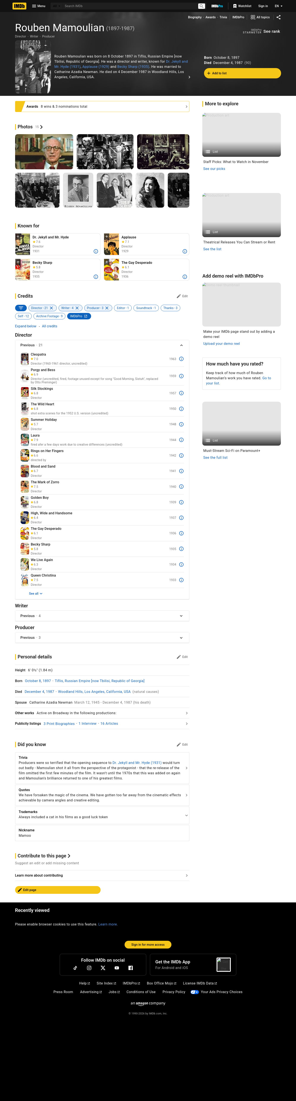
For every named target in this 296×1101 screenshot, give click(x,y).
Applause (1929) (95, 67)
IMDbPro (238, 17)
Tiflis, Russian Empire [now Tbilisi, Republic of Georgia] (100, 681)
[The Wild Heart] (25, 408)
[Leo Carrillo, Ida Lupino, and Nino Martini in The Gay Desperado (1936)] (111, 269)
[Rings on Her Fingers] (25, 455)
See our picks (214, 169)
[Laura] (25, 440)
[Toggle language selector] (277, 6)
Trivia (223, 17)
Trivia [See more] (23, 758)
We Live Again (42, 560)
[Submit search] (201, 6)
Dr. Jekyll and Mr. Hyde (51, 237)
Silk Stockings (42, 389)
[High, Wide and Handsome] (25, 517)
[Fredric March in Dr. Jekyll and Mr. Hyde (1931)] (22, 244)
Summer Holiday (44, 420)
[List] (241, 135)
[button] (18, 236)
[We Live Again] (25, 564)
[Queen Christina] (25, 580)
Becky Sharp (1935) (133, 67)
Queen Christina (43, 575)
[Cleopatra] (25, 359)
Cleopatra (38, 354)
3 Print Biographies (59, 724)
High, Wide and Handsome (51, 513)
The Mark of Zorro (45, 482)
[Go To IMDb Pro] (217, 6)
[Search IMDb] (128, 6)
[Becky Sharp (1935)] (22, 269)
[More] (96, 251)
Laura (35, 435)
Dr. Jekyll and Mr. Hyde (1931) (136, 763)
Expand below (25, 326)
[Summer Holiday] (25, 424)
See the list (212, 399)
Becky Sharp (42, 263)
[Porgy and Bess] (25, 376)
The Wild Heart (42, 404)
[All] (57, 6)
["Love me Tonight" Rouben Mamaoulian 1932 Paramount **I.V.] (33, 66)
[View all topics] (260, 17)
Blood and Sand (43, 466)
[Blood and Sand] (25, 471)
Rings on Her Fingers (47, 451)
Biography (195, 17)
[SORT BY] (21, 308)
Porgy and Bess (43, 370)
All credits (49, 326)
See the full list (215, 1003)
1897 (47, 681)
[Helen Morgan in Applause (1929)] (111, 244)
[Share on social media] (278, 17)
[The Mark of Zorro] (25, 486)
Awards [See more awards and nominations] (32, 106)
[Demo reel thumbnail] (241, 756)
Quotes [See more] (24, 790)
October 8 (33, 681)
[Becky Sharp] (25, 549)
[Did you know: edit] (181, 744)
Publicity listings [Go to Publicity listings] (28, 724)
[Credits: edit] (181, 296)
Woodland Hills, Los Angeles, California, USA (94, 692)
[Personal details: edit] (181, 656)
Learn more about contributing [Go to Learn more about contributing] (39, 956)
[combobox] (128, 6)
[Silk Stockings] (25, 393)
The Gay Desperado (137, 263)
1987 (50, 692)
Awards (211, 17)
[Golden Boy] (25, 502)
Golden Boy (40, 498)
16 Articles (109, 724)
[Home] (19, 6)
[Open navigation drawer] (38, 6)
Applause (129, 237)
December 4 (34, 692)
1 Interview (88, 724)
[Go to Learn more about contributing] (102, 956)
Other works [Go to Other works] (24, 713)
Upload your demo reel (221, 795)
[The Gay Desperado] (25, 533)
